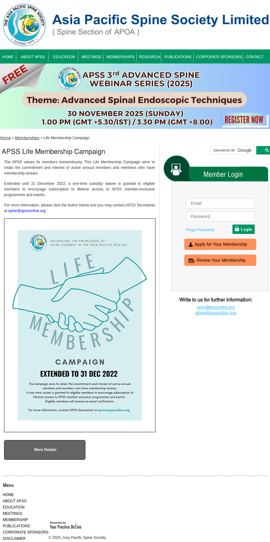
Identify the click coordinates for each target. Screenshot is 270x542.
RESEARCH (149, 57)
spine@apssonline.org (26, 211)
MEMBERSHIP (15, 520)
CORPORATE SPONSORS (219, 57)
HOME (8, 495)
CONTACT (254, 57)
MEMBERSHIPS (121, 57)
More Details (45, 450)
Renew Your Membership (221, 261)
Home (5, 137)
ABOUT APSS (33, 57)
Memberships (27, 137)
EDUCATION (64, 57)
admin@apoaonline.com (216, 313)
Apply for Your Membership (221, 245)
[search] (232, 150)
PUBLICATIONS (177, 57)
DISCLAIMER (14, 538)
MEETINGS (91, 57)
